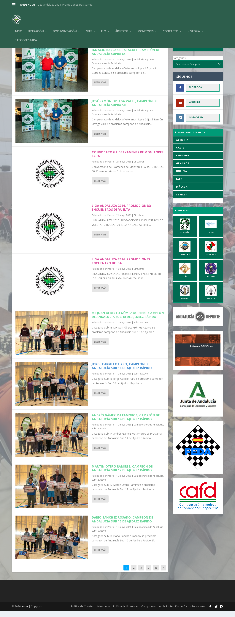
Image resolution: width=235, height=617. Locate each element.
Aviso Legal (103, 612)
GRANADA (183, 169)
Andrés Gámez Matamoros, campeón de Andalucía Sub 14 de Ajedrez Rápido (126, 424)
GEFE (89, 26)
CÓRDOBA (183, 161)
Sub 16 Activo (141, 380)
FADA (24, 612)
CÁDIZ (180, 154)
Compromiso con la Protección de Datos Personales (173, 612)
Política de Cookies (82, 612)
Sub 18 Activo (141, 328)
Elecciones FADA (26, 35)
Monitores (145, 26)
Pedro (110, 65)
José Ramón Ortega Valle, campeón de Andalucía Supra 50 (124, 109)
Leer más (100, 88)
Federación (36, 26)
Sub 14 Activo (99, 434)
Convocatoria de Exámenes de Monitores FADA (127, 161)
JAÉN (179, 185)
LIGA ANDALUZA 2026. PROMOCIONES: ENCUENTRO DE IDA (121, 268)
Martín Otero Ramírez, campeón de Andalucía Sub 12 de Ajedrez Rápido (122, 475)
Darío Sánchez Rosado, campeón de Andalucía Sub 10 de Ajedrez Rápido (122, 526)
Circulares (139, 168)
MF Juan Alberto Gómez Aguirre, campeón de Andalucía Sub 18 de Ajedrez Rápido (128, 321)
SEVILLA (182, 201)
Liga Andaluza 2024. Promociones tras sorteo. (65, 4)
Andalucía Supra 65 (144, 65)
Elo (103, 26)
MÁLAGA (182, 193)
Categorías (179, 64)
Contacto (170, 26)
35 (156, 574)
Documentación (65, 26)
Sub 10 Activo (99, 537)
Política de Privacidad (126, 612)
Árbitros (121, 26)
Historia (194, 26)
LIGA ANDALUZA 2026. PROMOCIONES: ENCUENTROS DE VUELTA (121, 214)
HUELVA (181, 177)
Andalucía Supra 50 (144, 116)
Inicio (18, 26)
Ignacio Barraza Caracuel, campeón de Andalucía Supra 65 (126, 58)
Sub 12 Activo (99, 486)
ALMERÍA (182, 146)
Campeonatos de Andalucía (106, 69)
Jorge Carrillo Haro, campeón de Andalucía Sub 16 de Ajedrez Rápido (122, 372)
